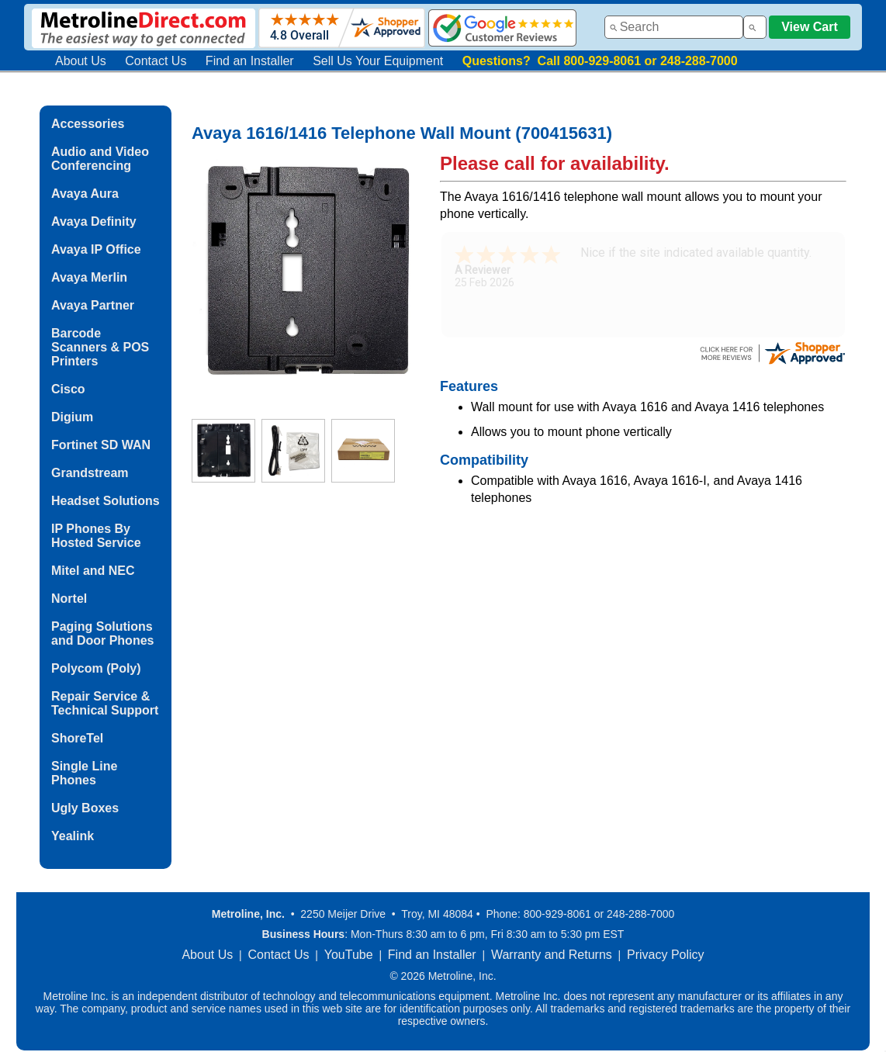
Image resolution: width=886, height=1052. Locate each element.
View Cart (809, 26)
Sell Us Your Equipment (378, 60)
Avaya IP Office (96, 249)
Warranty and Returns (551, 954)
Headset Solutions (105, 500)
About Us (80, 60)
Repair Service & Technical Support (104, 703)
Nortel (69, 598)
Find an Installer (250, 60)
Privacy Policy (665, 954)
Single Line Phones (84, 773)
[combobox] (673, 27)
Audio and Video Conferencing (100, 158)
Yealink (72, 836)
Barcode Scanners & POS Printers (100, 347)
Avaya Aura (85, 193)
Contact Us (155, 60)
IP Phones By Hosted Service (96, 535)
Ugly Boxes (85, 808)
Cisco (68, 389)
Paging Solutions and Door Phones (102, 633)
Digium (72, 417)
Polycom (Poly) (96, 668)
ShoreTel (77, 738)
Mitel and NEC (93, 570)
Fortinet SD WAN (101, 445)
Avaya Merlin (89, 277)
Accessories (87, 123)
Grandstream (90, 472)
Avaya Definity (94, 221)
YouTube (348, 954)
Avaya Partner (92, 305)
